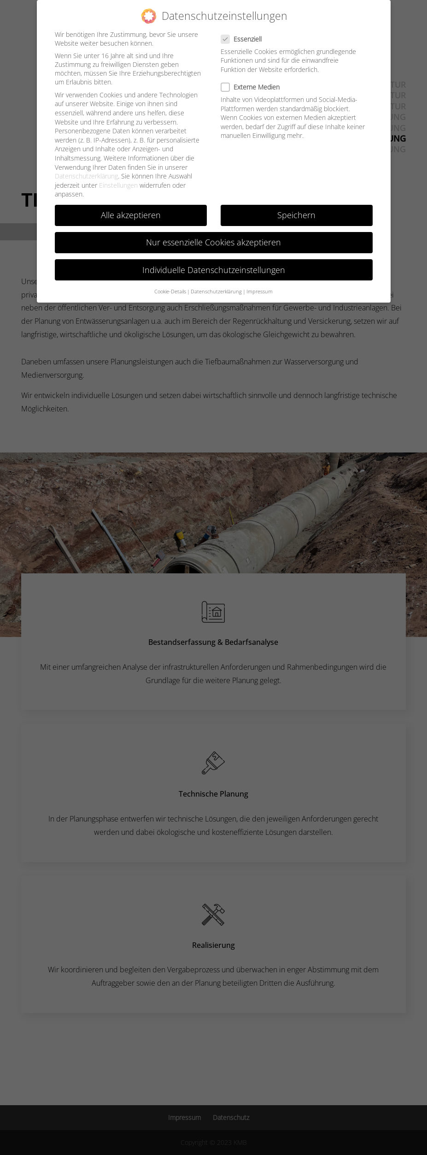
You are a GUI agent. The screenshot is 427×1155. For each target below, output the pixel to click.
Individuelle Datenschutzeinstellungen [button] (213, 269)
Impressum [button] (259, 291)
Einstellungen (118, 184)
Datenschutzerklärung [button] (216, 291)
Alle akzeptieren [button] (131, 214)
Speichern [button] (296, 214)
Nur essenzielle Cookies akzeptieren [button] (213, 242)
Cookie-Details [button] (170, 291)
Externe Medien (254, 87)
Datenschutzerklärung (86, 176)
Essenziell (245, 38)
